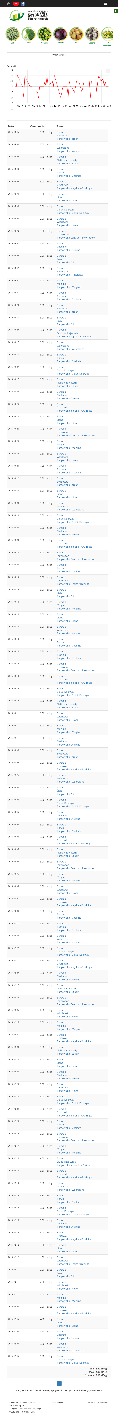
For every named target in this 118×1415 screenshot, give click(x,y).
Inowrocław (63, 234)
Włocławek (62, 221)
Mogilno (61, 283)
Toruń (60, 172)
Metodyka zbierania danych (98, 1402)
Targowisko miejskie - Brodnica (74, 769)
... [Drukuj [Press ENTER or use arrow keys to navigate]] (108, 70)
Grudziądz (62, 184)
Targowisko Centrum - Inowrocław (76, 237)
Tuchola (61, 296)
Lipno (60, 197)
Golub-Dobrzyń (65, 209)
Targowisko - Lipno (67, 200)
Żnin (59, 259)
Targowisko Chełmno (68, 250)
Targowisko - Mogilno (69, 287)
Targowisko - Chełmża (69, 175)
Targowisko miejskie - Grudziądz (74, 188)
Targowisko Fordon (67, 138)
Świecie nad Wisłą (66, 1161)
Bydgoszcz (62, 135)
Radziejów (62, 271)
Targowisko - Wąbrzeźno (70, 151)
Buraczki (61, 132)
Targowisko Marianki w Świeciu (74, 1165)
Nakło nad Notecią (67, 160)
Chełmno (62, 246)
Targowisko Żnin (66, 262)
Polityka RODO (59, 1402)
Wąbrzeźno (63, 147)
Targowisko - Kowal (67, 225)
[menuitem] (108, 71)
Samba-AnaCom (24, 1408)
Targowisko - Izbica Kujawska (73, 583)
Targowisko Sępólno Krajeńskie (74, 336)
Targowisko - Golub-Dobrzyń (73, 213)
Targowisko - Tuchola (69, 299)
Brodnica (62, 766)
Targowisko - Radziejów (70, 274)
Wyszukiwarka (59, 54)
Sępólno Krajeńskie (67, 333)
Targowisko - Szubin (68, 163)
